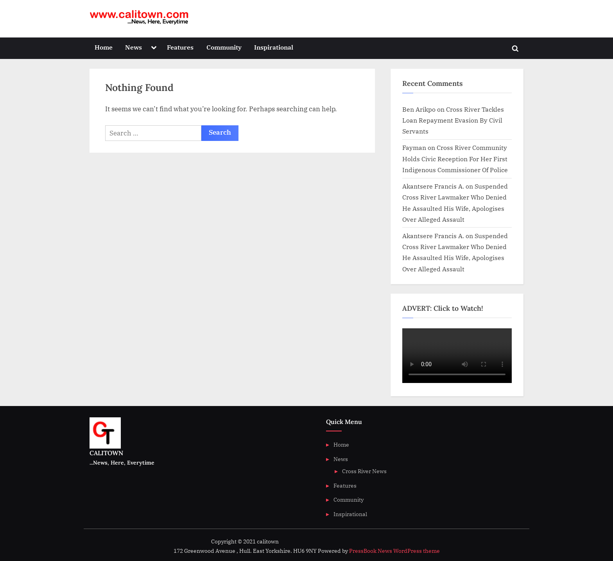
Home (104, 47)
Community (224, 47)
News (133, 47)
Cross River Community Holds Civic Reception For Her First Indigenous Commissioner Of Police (455, 158)
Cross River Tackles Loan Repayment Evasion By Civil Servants (453, 120)
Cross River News (364, 471)
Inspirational (273, 47)
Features (180, 47)
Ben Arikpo (419, 109)
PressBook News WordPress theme (394, 550)
